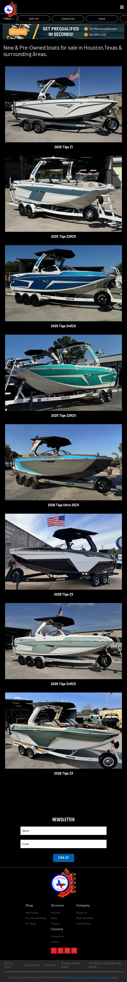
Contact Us (57, 936)
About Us (81, 912)
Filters (8, 18)
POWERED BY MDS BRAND (70, 965)
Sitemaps (50, 965)
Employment (83, 923)
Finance (55, 923)
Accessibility (32, 965)
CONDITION (68, 18)
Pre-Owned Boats (36, 918)
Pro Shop (31, 923)
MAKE (102, 18)
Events (55, 941)
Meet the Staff (84, 918)
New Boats (32, 912)
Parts (54, 918)
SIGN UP (63, 857)
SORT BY (34, 18)
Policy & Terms (9, 965)
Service (55, 912)
